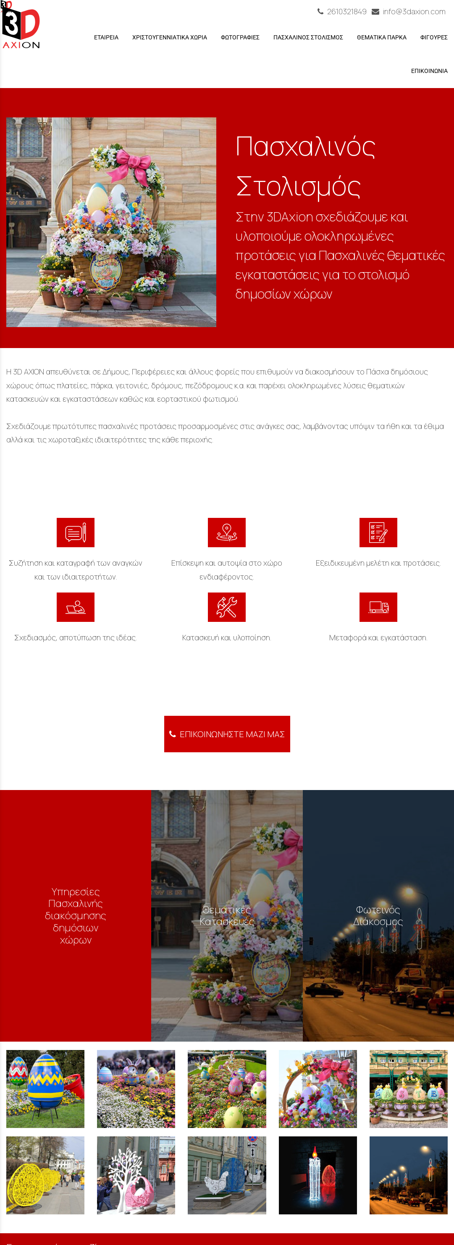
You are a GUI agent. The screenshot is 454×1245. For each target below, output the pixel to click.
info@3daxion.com (409, 11)
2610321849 (343, 11)
